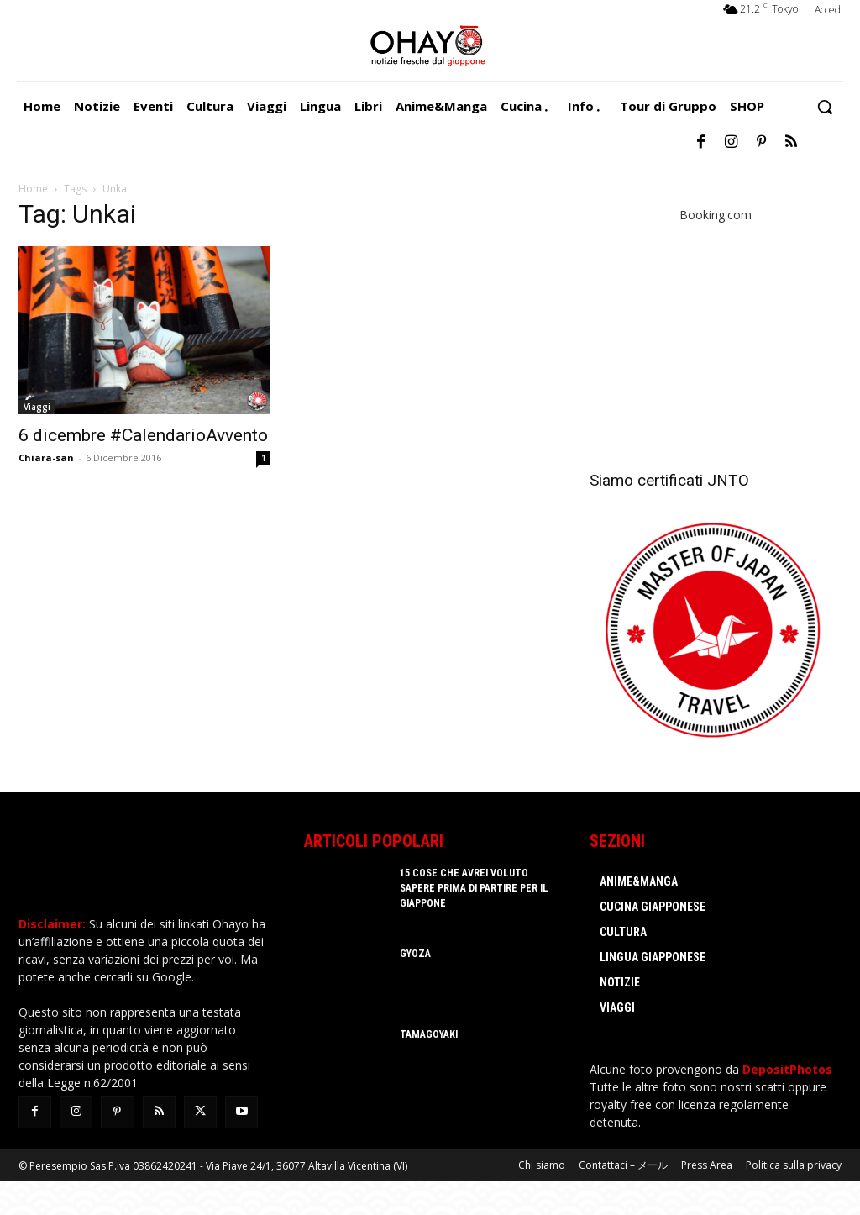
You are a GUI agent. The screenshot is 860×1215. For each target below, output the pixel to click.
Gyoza (415, 954)
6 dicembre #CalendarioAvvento (143, 435)
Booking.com (715, 215)
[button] (824, 106)
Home (33, 188)
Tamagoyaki (428, 1034)
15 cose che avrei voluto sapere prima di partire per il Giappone (473, 888)
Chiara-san (46, 457)
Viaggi (37, 407)
